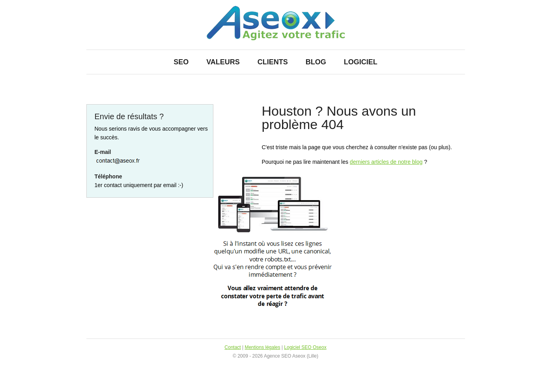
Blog (316, 62)
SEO (181, 62)
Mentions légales (262, 347)
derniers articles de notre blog (386, 162)
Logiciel (360, 62)
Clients (273, 62)
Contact (232, 347)
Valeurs (223, 62)
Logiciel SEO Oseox (305, 347)
